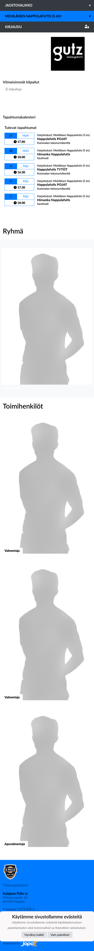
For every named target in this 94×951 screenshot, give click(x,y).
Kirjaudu (47, 27)
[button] (47, 319)
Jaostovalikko (49, 5)
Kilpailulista (12, 103)
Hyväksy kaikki (34, 934)
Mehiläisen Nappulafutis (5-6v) (49, 16)
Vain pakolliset (60, 934)
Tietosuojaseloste (15, 885)
